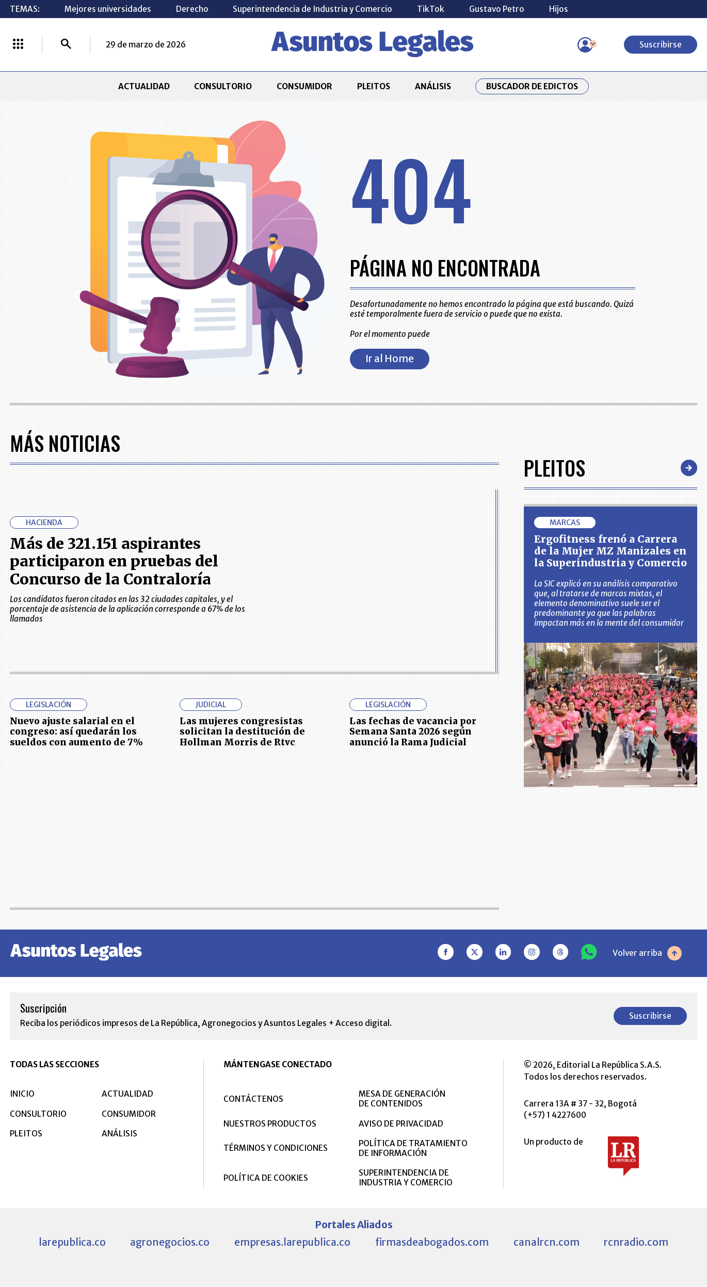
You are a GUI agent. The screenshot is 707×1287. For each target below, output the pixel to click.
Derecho (192, 9)
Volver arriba (647, 953)
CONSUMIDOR (304, 86)
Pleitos (554, 467)
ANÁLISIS (433, 86)
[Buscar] (66, 45)
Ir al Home (389, 358)
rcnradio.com (636, 1242)
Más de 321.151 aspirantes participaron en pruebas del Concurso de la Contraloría (114, 561)
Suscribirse (660, 45)
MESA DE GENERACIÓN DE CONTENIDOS (402, 1099)
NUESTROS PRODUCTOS (269, 1124)
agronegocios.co (170, 1242)
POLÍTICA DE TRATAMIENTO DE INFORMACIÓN (413, 1148)
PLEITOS (373, 86)
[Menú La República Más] (18, 45)
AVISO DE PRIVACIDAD (401, 1124)
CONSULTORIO (223, 86)
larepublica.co (72, 1242)
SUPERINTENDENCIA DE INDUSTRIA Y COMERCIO (406, 1177)
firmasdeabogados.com (432, 1242)
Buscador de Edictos (532, 86)
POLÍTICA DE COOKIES (265, 1178)
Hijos (558, 9)
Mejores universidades (108, 9)
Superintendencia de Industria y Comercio (312, 9)
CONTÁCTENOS (253, 1099)
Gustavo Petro (496, 9)
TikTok (430, 9)
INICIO (22, 1094)
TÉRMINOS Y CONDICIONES (275, 1148)
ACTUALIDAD (144, 86)
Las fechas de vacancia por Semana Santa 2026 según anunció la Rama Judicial (412, 731)
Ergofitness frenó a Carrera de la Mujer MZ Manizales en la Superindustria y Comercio (610, 551)
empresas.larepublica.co (292, 1242)
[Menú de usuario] (585, 45)
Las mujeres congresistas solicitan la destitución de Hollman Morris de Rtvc (242, 731)
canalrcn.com (546, 1242)
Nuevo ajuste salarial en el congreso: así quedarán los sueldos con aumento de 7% (76, 731)
